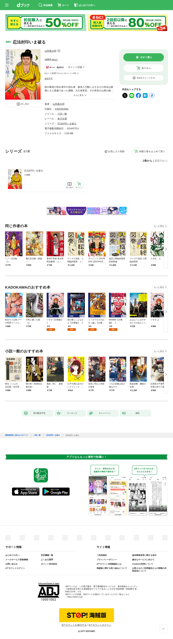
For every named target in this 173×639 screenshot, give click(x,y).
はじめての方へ (12, 555)
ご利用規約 (102, 555)
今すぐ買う (146, 57)
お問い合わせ (11, 564)
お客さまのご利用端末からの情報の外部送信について (149, 569)
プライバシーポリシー (107, 559)
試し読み (25, 104)
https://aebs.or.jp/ (75, 597)
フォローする (58, 51)
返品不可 (49, 78)
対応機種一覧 (47, 555)
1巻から (147, 160)
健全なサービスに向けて (143, 559)
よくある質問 (47, 559)
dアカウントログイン (15, 568)
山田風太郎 (50, 51)
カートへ (146, 68)
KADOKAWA (62, 109)
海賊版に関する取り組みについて (112, 568)
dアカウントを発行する (74, 625)
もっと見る (159, 226)
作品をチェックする (146, 78)
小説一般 (62, 113)
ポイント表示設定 (49, 564)
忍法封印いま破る (33, 170)
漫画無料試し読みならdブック (16, 435)
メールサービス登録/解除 (16, 559)
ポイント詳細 (75, 67)
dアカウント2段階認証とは (109, 564)
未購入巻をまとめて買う (152, 151)
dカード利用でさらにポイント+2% (60, 73)
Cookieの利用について (142, 564)
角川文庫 (62, 118)
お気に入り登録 (116, 151)
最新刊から (161, 160)
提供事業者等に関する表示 (144, 555)
